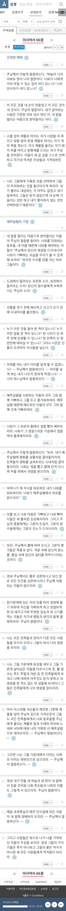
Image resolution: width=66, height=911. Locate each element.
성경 (13, 4)
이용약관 (10, 888)
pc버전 (44, 888)
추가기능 (19, 46)
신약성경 (24, 30)
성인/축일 (26, 4)
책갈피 (58, 30)
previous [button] (48, 904)
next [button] (61, 904)
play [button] (54, 904)
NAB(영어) (41, 30)
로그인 (55, 888)
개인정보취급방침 (27, 888)
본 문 (7, 46)
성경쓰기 (17, 12)
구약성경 (8, 30)
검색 (60, 21)
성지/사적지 (43, 4)
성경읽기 (35, 12)
